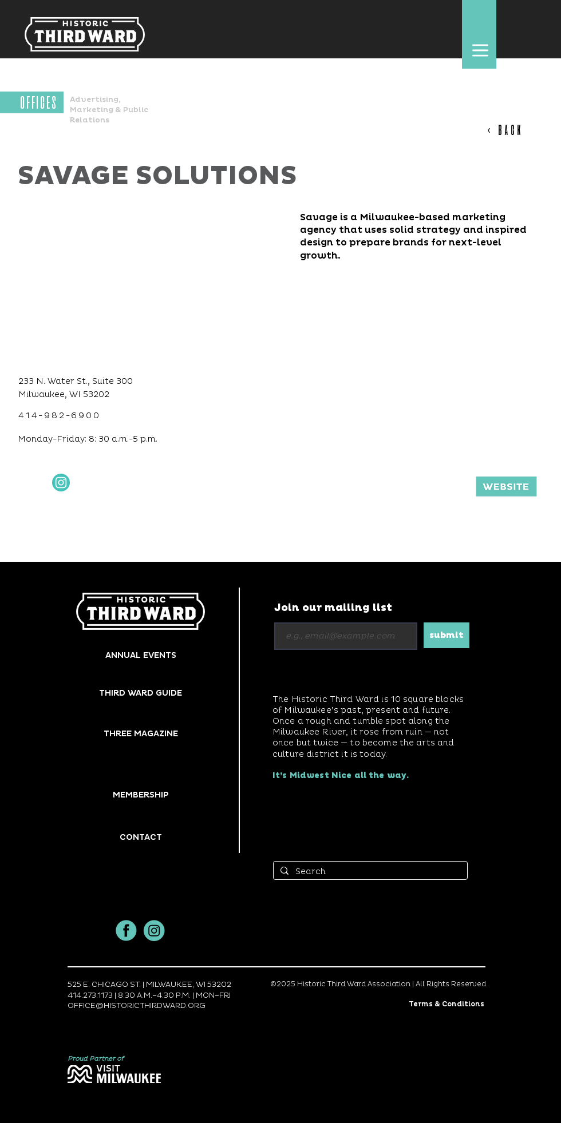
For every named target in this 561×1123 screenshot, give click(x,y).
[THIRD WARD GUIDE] (140, 693)
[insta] (154, 930)
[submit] (446, 635)
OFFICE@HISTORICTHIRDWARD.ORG (137, 1005)
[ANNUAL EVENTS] (140, 655)
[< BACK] (511, 130)
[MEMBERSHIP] (140, 795)
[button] (480, 50)
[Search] (369, 872)
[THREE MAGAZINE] (140, 734)
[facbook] (126, 930)
